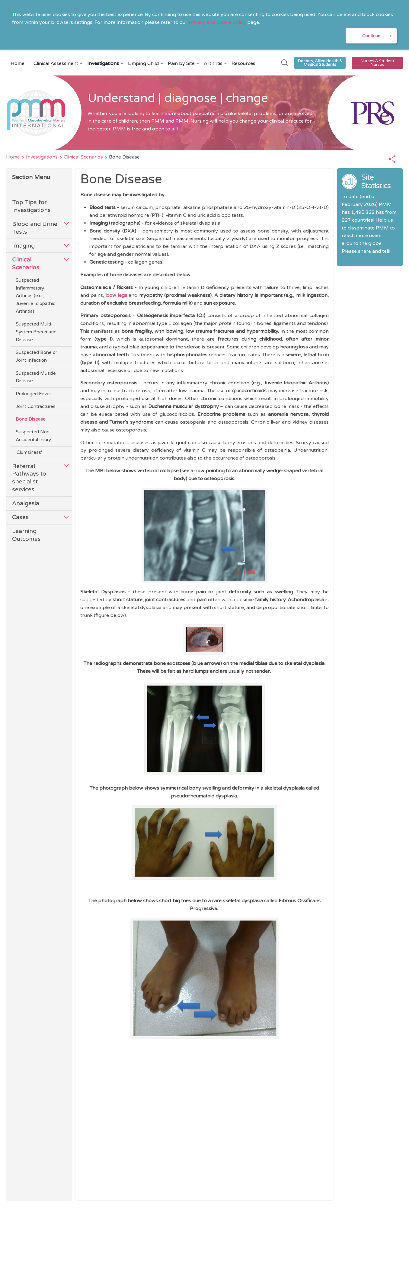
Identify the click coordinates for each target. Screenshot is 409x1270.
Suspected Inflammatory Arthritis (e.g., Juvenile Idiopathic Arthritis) (35, 296)
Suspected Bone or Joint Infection (36, 356)
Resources (243, 64)
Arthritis (214, 64)
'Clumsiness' (29, 452)
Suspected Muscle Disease (36, 377)
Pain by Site (182, 64)
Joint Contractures (36, 406)
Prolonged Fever (33, 393)
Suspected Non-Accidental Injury (33, 436)
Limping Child (144, 64)
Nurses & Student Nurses (377, 63)
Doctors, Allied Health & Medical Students (320, 63)
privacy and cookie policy (217, 22)
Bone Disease (31, 419)
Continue (371, 35)
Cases (20, 517)
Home (17, 64)
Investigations (103, 64)
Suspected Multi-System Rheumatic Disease (36, 332)
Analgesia (25, 503)
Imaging (23, 245)
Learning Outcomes (26, 535)
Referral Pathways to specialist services (29, 478)
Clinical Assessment (57, 64)
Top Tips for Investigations (31, 206)
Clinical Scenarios (83, 157)
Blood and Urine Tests (34, 228)
